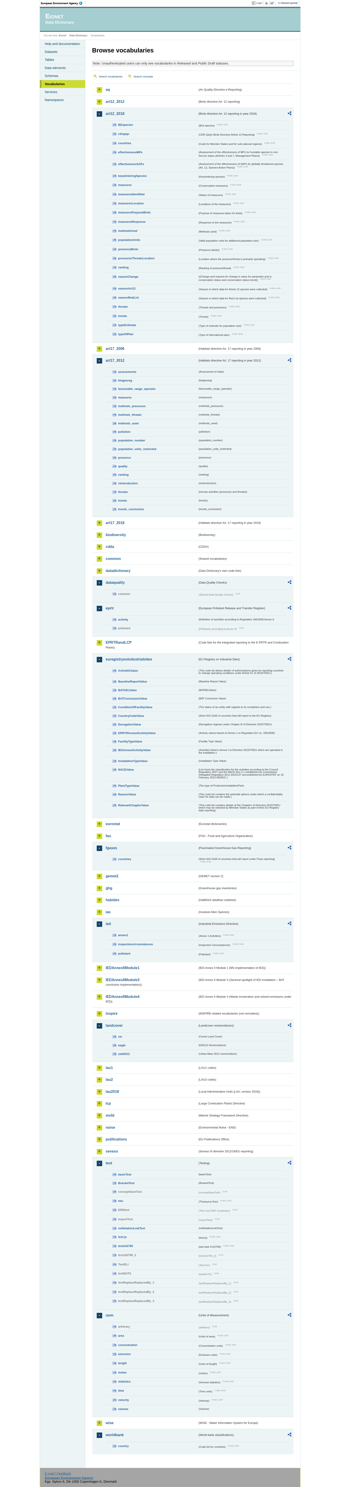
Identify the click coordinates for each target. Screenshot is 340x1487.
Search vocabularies (111, 76)
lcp (108, 1103)
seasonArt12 (127, 288)
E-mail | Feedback (58, 1473)
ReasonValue (127, 794)
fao (108, 836)
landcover (114, 1025)
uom (109, 1315)
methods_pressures (132, 406)
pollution (124, 431)
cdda (110, 547)
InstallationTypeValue (133, 761)
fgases (111, 848)
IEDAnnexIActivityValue (134, 750)
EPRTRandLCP (119, 642)
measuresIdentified (131, 194)
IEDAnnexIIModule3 (123, 980)
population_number (131, 440)
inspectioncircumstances (135, 944)
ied (108, 924)
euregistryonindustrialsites (129, 659)
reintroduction (128, 483)
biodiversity (116, 535)
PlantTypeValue (129, 785)
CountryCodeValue (131, 716)
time (121, 1390)
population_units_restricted (137, 449)
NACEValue (126, 769)
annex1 (123, 935)
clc (120, 1036)
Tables (49, 60)
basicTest (124, 1174)
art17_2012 (115, 360)
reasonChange (128, 276)
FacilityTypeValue (130, 741)
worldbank (115, 1435)
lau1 (109, 1068)
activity (123, 619)
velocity (123, 1400)
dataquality (115, 582)
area (121, 1335)
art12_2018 (115, 114)
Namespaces (54, 100)
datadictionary (118, 571)
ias (108, 912)
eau (120, 1200)
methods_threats (130, 414)
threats (123, 306)
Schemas (51, 76)
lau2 (109, 1079)
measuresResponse (132, 221)
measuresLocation (131, 203)
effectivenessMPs (130, 152)
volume (123, 1409)
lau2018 (112, 1092)
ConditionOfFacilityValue (135, 707)
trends (122, 316)
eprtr (110, 608)
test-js (122, 1237)
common (113, 559)
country (123, 1446)
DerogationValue (129, 724)
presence (124, 457)
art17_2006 (115, 349)
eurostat (113, 824)
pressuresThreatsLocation (136, 258)
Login (259, 3)
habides (112, 900)
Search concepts (143, 76)
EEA (63, 3)
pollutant (124, 953)
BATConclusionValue (132, 698)
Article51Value (128, 670)
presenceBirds (128, 249)
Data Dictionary (78, 35)
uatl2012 (124, 1054)
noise (110, 1127)
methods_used (128, 423)
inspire (112, 1013)
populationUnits (129, 240)
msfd (110, 1115)
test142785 (125, 1246)
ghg (109, 888)
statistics (124, 1381)
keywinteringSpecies (132, 176)
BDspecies (125, 124)
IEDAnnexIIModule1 (123, 968)
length (122, 1363)
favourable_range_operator (137, 389)
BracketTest (126, 1183)
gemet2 (112, 876)
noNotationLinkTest (131, 1228)
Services (51, 92)
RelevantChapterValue (133, 805)
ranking (123, 267)
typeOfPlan (126, 334)
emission (124, 1354)
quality (123, 466)
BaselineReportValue (132, 681)
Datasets (51, 52)
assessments (127, 372)
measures (125, 185)
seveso (112, 1151)
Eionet (62, 35)
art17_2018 (115, 523)
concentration (127, 1345)
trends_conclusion (131, 509)
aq (108, 90)
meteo (122, 1372)
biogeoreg (125, 380)
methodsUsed (127, 231)
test (109, 1163)
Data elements (55, 68)
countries (124, 143)
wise (110, 1423)
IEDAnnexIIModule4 (123, 997)
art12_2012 (115, 102)
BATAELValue (127, 690)
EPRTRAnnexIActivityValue (137, 733)
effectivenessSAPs (131, 164)
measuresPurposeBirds (134, 212)
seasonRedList (128, 297)
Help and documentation (62, 44)
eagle (122, 1045)
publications (116, 1139)
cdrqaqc (124, 134)
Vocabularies (55, 84)
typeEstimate (127, 325)
